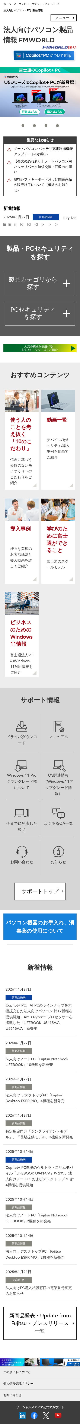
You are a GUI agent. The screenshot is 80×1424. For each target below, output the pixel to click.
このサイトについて (16, 1372)
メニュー (62, 18)
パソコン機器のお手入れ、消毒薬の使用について (40, 927)
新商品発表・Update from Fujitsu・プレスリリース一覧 (40, 1323)
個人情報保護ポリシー (18, 1383)
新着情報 (11, 208)
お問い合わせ (12, 1395)
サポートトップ (40, 891)
